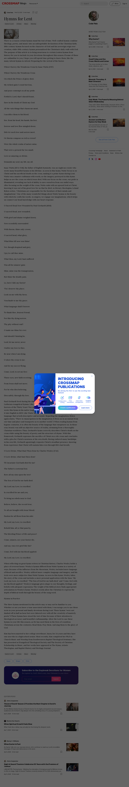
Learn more (85, 408)
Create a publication (67, 408)
